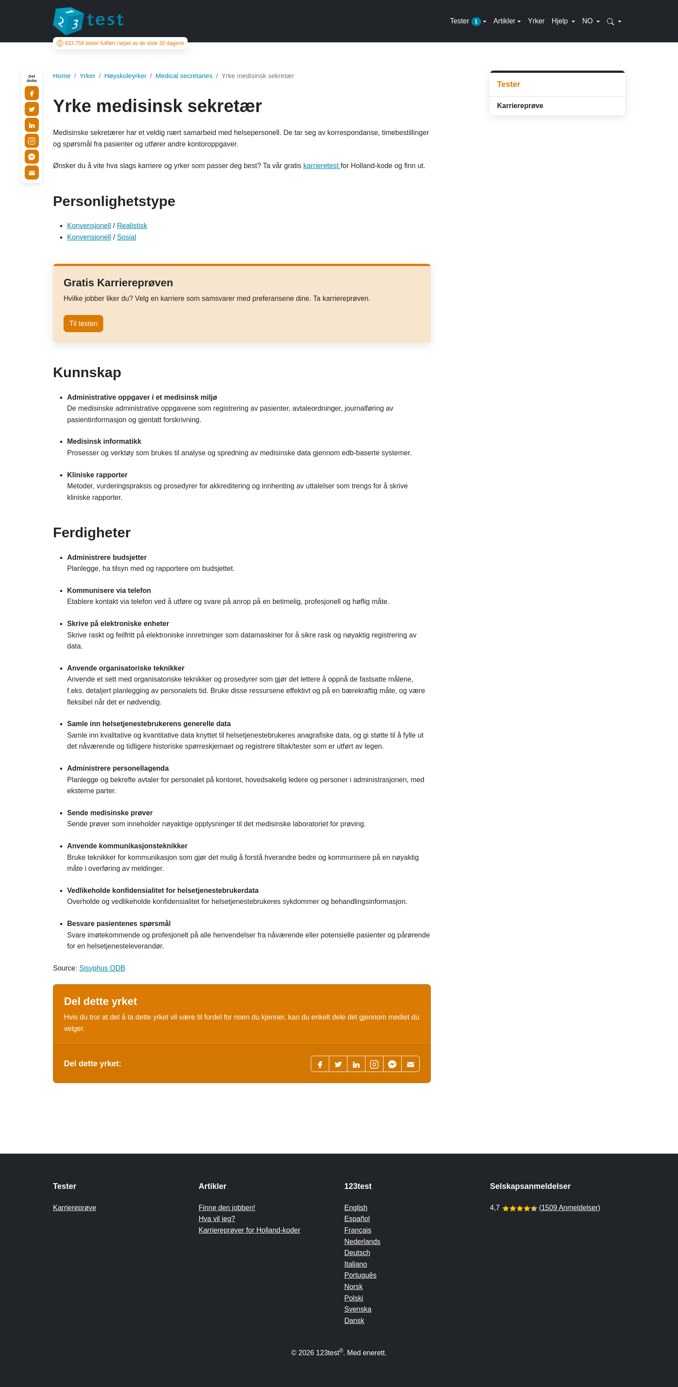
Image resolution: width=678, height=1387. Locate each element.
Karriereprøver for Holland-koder (249, 1230)
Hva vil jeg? (217, 1218)
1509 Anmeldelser (569, 1207)
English (355, 1207)
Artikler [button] (504, 21)
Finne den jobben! (227, 1207)
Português (360, 1275)
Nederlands (362, 1241)
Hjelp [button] (561, 21)
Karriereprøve (520, 105)
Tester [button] (465, 21)
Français (357, 1230)
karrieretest (321, 165)
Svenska (357, 1309)
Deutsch (357, 1252)
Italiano (355, 1264)
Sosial (126, 237)
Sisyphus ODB (102, 968)
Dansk (354, 1320)
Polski (353, 1298)
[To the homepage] (88, 21)
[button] (614, 21)
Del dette (32, 78)
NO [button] (588, 21)
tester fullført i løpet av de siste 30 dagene (120, 43)
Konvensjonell (89, 225)
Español (357, 1218)
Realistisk (132, 225)
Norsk (353, 1286)
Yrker (536, 21)
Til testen (83, 323)
